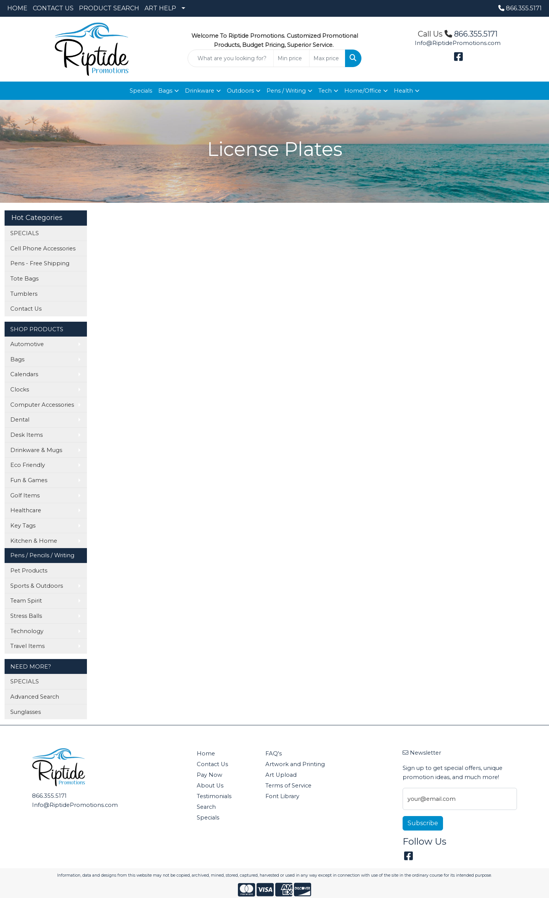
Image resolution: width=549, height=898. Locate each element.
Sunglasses (25, 712)
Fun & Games (28, 480)
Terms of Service (288, 785)
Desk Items (26, 434)
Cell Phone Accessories (42, 248)
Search (206, 806)
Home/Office (362, 90)
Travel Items (27, 646)
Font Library (282, 796)
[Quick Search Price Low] (291, 58)
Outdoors (240, 90)
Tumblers (23, 293)
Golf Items (25, 495)
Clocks (19, 389)
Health (403, 90)
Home (206, 753)
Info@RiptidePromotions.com (458, 43)
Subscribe (423, 823)
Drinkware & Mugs (36, 450)
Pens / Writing (286, 90)
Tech (325, 90)
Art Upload (281, 774)
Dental (19, 419)
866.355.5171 (520, 8)
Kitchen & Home (33, 540)
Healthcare (25, 510)
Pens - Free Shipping (39, 263)
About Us (210, 785)
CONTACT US (53, 8)
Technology (26, 631)
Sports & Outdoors (36, 585)
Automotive (27, 344)
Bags (165, 90)
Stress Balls (26, 616)
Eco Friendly (27, 465)
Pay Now (209, 774)
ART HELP (160, 8)
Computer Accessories (42, 404)
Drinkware (199, 90)
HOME (17, 8)
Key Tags (22, 525)
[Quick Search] (231, 58)
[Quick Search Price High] (327, 58)
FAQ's (273, 753)
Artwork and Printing (295, 764)
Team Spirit (26, 600)
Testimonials (214, 796)
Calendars (24, 374)
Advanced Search (34, 696)
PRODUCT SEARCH (109, 8)
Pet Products (28, 570)
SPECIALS (24, 233)
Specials (141, 90)
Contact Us (26, 308)
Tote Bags (24, 278)
